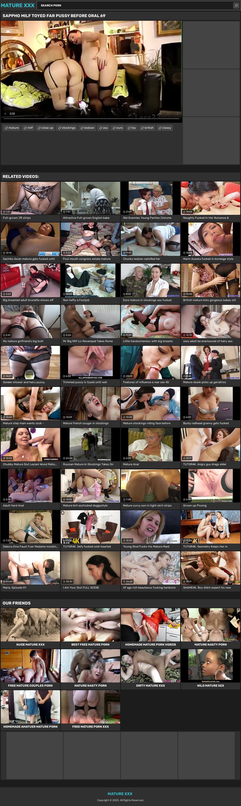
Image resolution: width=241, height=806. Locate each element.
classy (166, 128)
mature (14, 128)
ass (105, 128)
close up (47, 128)
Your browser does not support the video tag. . (91, 72)
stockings (69, 128)
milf (30, 128)
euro (119, 128)
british (149, 128)
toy (133, 128)
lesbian (89, 128)
